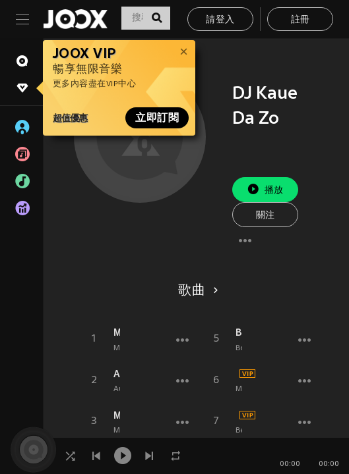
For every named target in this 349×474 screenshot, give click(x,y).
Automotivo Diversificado (116, 374)
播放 (265, 189)
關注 (265, 216)
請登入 (220, 20)
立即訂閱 (157, 118)
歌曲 (196, 291)
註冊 (300, 20)
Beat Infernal (239, 332)
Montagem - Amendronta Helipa (116, 415)
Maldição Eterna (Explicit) (116, 332)
